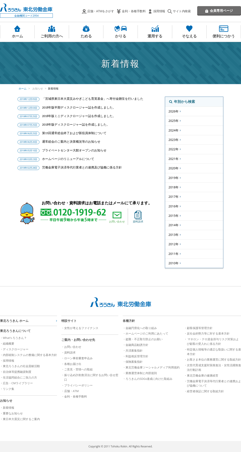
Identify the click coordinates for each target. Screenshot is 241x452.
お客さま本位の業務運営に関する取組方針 (214, 359)
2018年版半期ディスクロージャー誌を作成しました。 (79, 107)
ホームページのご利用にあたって (147, 333)
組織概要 (8, 343)
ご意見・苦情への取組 (78, 369)
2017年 (173, 196)
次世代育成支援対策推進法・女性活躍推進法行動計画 (214, 367)
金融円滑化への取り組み (141, 328)
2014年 (173, 225)
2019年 (173, 178)
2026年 (173, 111)
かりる (120, 36)
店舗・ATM (71, 391)
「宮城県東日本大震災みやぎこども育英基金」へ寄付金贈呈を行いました (92, 99)
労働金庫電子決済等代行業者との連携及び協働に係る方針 (82, 167)
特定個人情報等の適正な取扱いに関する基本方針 (214, 351)
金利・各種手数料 (133, 11)
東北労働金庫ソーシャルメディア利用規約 (153, 367)
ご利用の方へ (52, 36)
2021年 (173, 159)
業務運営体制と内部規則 (141, 373)
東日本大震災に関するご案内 (21, 419)
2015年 (173, 216)
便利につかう (224, 36)
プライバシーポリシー (78, 385)
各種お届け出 (72, 364)
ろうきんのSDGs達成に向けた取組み (149, 379)
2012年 (173, 244)
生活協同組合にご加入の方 (20, 377)
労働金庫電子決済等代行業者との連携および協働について (214, 383)
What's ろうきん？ (15, 338)
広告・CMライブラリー (18, 383)
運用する (154, 36)
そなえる (189, 36)
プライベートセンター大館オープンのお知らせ (74, 150)
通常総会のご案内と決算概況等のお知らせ (71, 142)
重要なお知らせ (13, 413)
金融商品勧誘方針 (137, 345)
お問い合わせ (117, 217)
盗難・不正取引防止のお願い (144, 339)
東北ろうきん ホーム (14, 321)
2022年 (173, 149)
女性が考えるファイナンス (81, 328)
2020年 (173, 168)
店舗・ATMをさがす (100, 11)
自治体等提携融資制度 (17, 372)
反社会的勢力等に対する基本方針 (208, 333)
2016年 (173, 206)
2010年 (173, 263)
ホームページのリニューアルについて (68, 159)
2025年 (173, 121)
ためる (86, 36)
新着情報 (53, 88)
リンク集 (8, 389)
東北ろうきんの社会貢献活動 (21, 366)
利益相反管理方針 (137, 356)
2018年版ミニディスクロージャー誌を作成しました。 (79, 116)
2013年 (173, 235)
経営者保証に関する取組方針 (205, 391)
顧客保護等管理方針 (200, 328)
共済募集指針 (134, 350)
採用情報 (159, 11)
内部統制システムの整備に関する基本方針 (30, 355)
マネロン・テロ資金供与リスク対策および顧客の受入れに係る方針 (213, 341)
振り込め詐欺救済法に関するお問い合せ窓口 (91, 377)
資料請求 (138, 217)
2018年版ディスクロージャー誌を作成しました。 (76, 124)
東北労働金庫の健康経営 (202, 375)
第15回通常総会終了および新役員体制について (74, 133)
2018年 (173, 187)
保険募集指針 (134, 362)
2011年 (173, 254)
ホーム (17, 36)
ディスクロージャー (15, 349)
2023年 (173, 140)
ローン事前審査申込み (78, 358)
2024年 (173, 130)
